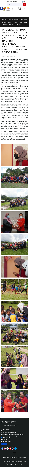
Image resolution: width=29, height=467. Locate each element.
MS (13, 1)
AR (16, 1)
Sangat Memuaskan (6, 437)
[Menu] (2, 14)
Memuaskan (4, 439)
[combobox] (15, 4)
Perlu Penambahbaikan (6, 441)
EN (15, 1)
